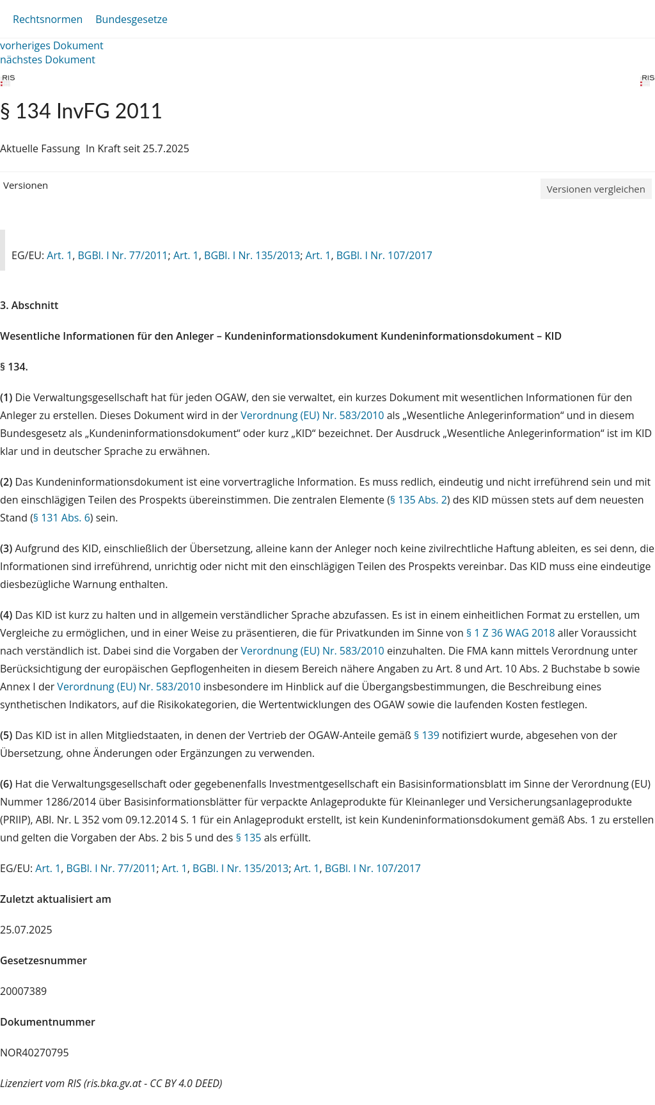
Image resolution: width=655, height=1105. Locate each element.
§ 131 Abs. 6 (61, 518)
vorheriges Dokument (52, 45)
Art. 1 (59, 255)
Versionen (25, 185)
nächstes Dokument (47, 59)
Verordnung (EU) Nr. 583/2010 (313, 415)
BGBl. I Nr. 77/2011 (122, 255)
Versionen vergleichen (596, 188)
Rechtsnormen (48, 19)
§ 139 (426, 735)
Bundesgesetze (131, 19)
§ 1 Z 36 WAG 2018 (510, 633)
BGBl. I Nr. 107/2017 (384, 255)
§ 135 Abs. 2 (418, 500)
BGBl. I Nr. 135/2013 (252, 255)
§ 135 (249, 838)
